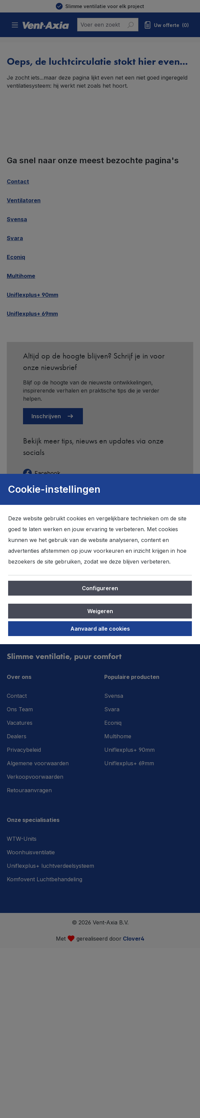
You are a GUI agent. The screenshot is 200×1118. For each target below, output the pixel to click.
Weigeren (100, 611)
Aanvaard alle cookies (100, 628)
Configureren (100, 588)
